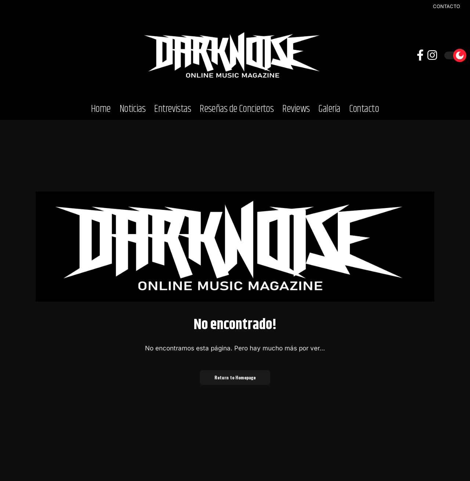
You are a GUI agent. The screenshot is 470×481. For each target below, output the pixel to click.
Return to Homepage (235, 377)
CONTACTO (446, 6)
